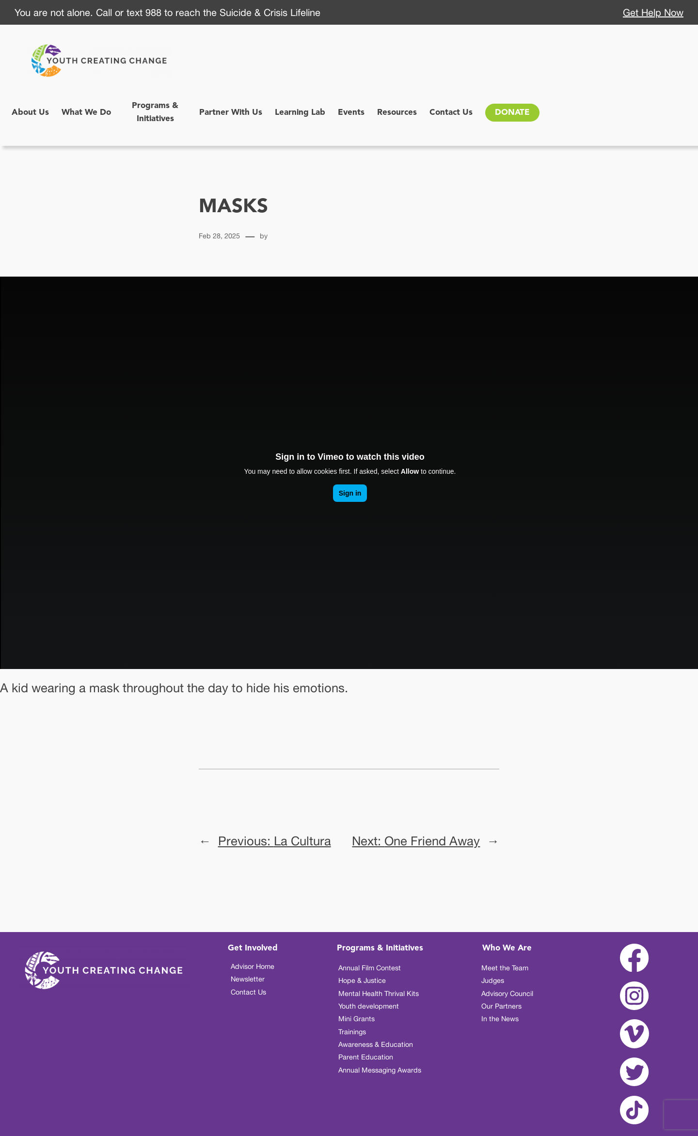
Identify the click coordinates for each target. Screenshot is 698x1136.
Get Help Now (653, 12)
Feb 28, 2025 (219, 236)
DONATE (512, 113)
